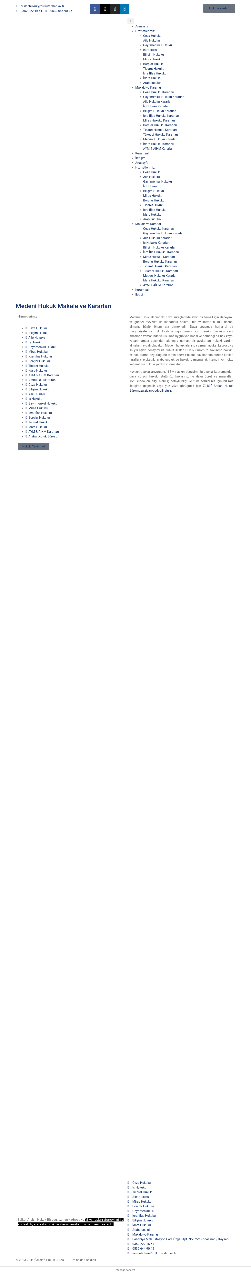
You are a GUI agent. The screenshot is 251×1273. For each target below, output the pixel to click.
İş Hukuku (150, 50)
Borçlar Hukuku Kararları (160, 125)
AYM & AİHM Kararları (158, 149)
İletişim (140, 158)
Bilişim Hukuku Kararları (159, 111)
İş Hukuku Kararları (156, 106)
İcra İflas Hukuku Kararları (161, 116)
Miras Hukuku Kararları (159, 120)
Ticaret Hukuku (153, 69)
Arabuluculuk (152, 83)
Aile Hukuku (151, 40)
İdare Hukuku (152, 78)
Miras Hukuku (152, 59)
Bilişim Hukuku (153, 54)
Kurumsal (142, 153)
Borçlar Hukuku (154, 64)
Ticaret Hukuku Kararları (160, 130)
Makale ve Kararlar (148, 87)
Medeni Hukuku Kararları (160, 139)
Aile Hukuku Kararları (157, 101)
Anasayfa (141, 26)
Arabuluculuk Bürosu (41, 380)
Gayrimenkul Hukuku (157, 45)
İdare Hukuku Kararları (158, 144)
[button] (130, 21)
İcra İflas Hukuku (154, 73)
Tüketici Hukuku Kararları (160, 134)
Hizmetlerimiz (145, 31)
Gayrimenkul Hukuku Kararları (164, 97)
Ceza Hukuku (152, 36)
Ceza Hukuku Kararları (158, 92)
